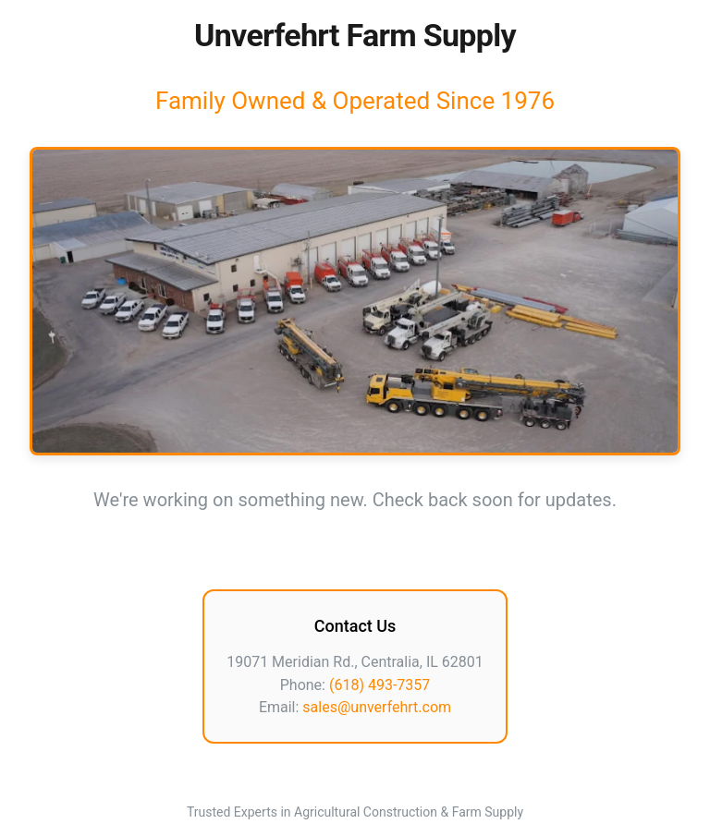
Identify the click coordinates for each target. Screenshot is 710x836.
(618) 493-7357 (379, 685)
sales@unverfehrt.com (376, 707)
